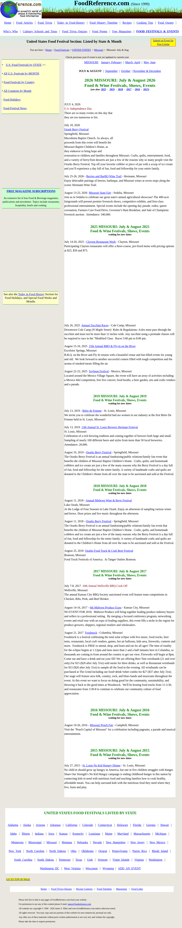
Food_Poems (99, 31)
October (126, 71)
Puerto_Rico (139, 851)
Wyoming (108, 868)
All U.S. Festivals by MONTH (21, 73)
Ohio (74, 851)
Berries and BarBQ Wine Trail (104, 176)
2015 (145, 89)
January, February (111, 62)
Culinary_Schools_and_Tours (40, 31)
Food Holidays (12, 99)
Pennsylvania (119, 851)
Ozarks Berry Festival (98, 452)
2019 (111, 89)
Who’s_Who (10, 31)
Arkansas (55, 825)
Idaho (13, 833)
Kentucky (78, 833)
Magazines (121, 889)
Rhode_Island (160, 851)
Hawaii (164, 825)
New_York (15, 851)
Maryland (123, 833)
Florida (137, 825)
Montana (67, 842)
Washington (155, 859)
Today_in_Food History (71, 22)
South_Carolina (23, 859)
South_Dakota (45, 859)
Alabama (13, 825)
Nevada (97, 842)
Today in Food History (31, 294)
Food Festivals (61, 50)
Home (7, 22)
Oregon (103, 851)
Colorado (87, 825)
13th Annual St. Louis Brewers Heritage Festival (109, 427)
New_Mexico (157, 842)
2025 (103, 89)
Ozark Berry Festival (76, 129)
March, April (132, 62)
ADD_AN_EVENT (129, 868)
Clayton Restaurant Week (101, 241)
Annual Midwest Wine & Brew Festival (109, 500)
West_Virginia (72, 868)
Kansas (63, 833)
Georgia (150, 825)
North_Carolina (35, 851)
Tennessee (65, 859)
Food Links (137, 889)
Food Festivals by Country (19, 82)
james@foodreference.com (79, 904)
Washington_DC (49, 868)
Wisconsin (91, 868)
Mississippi (35, 842)
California (71, 825)
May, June (150, 62)
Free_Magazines (121, 31)
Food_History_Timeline (104, 22)
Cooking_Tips (145, 22)
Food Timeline (104, 889)
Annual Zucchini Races (94, 325)
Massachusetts (142, 833)
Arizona (40, 825)
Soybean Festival (99, 371)
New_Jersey (137, 842)
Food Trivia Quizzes (61, 889)
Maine (108, 833)
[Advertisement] (31, 145)
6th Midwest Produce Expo (106, 607)
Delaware (122, 825)
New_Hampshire (115, 842)
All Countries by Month (17, 90)
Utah (90, 859)
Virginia (139, 859)
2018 (120, 89)
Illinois (26, 833)
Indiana (39, 833)
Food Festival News (15, 108)
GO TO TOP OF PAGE (18, 879)
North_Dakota (57, 851)
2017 (128, 89)
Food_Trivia (45, 22)
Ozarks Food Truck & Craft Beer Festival (109, 550)
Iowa (51, 833)
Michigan (160, 833)
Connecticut (105, 825)
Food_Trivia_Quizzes (74, 31)
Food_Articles (24, 22)
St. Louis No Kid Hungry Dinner (101, 765)
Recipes (127, 22)
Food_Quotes (165, 22)
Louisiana (94, 833)
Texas (79, 859)
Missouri (98, 50)
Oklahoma (87, 851)
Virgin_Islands (120, 859)
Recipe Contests (84, 889)
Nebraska (82, 842)
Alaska (27, 825)
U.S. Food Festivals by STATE (24, 64)
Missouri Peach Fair (101, 725)
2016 (137, 89)
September (111, 71)
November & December (147, 71)
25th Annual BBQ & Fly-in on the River (112, 346)
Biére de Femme (92, 410)
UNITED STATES (81, 50)
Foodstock (91, 632)
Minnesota (17, 842)
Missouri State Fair (100, 192)
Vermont (103, 859)
